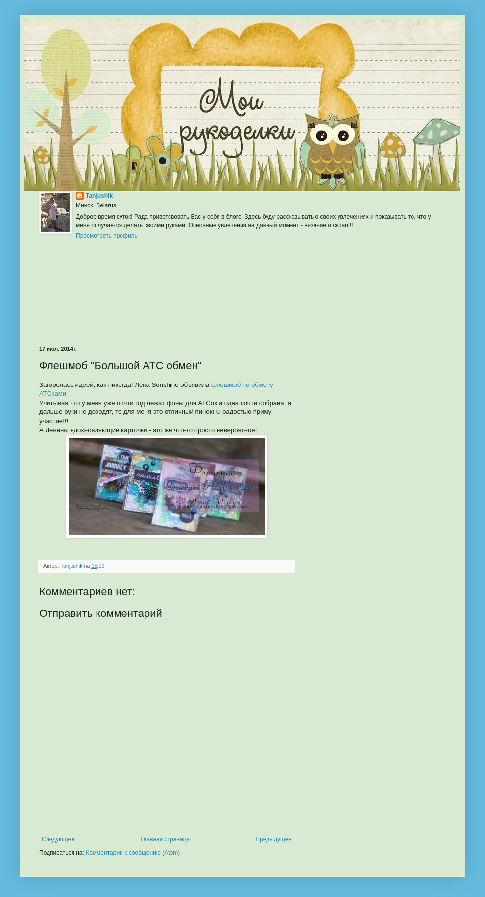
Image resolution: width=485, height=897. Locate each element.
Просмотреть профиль (107, 235)
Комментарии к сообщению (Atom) (133, 852)
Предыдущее (273, 839)
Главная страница (165, 839)
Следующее (58, 839)
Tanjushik (99, 195)
